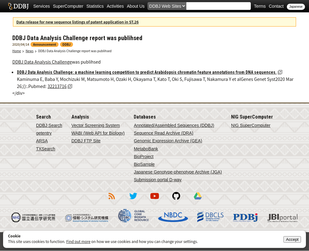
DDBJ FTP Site (86, 140)
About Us (136, 6)
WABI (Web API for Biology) (98, 133)
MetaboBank (146, 148)
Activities (115, 6)
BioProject (143, 156)
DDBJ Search (49, 125)
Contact (276, 6)
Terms (260, 6)
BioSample (144, 164)
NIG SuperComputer (250, 125)
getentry (44, 133)
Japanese (296, 6)
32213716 (57, 86)
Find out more (78, 241)
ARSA (42, 140)
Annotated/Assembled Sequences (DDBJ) (174, 125)
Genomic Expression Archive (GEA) (168, 140)
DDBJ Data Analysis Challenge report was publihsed (75, 50)
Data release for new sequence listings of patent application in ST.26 (77, 21)
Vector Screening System (95, 125)
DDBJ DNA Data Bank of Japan (18, 6)
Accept (292, 239)
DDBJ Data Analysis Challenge (42, 62)
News (30, 50)
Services (41, 6)
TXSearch (45, 148)
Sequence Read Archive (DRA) (163, 133)
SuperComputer (68, 6)
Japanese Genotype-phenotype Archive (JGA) (178, 171)
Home (16, 50)
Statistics (95, 6)
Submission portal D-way (157, 179)
